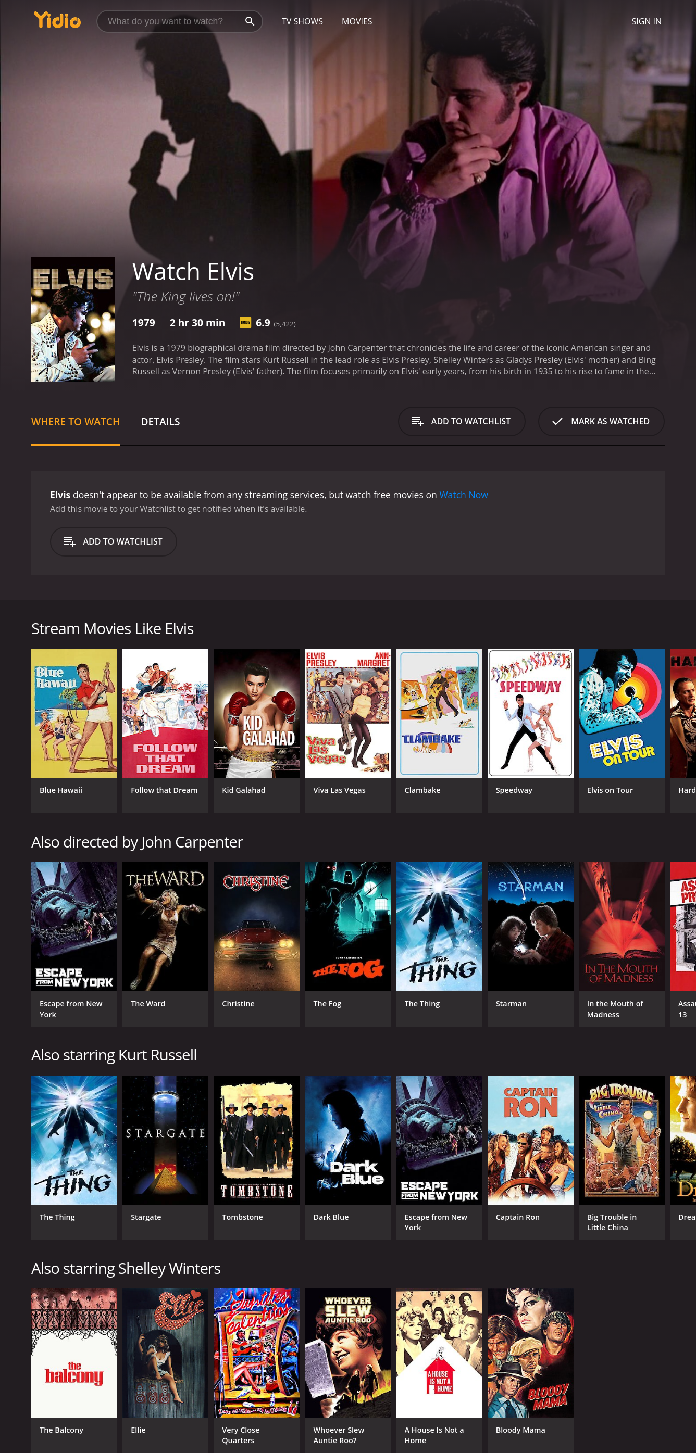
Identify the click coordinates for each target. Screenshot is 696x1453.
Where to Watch (75, 421)
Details (160, 421)
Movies (357, 21)
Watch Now (463, 494)
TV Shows (302, 21)
